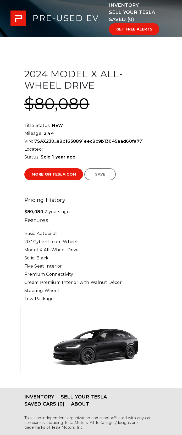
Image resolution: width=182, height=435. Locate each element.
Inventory (124, 5)
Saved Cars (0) (44, 404)
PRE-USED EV (54, 18)
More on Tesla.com (54, 174)
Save (100, 174)
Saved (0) (121, 19)
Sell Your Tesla (132, 12)
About (80, 404)
